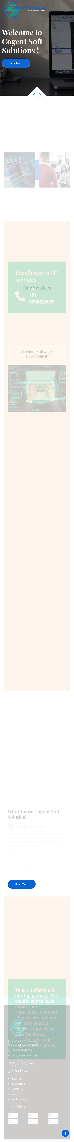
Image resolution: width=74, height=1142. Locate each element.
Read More (16, 63)
